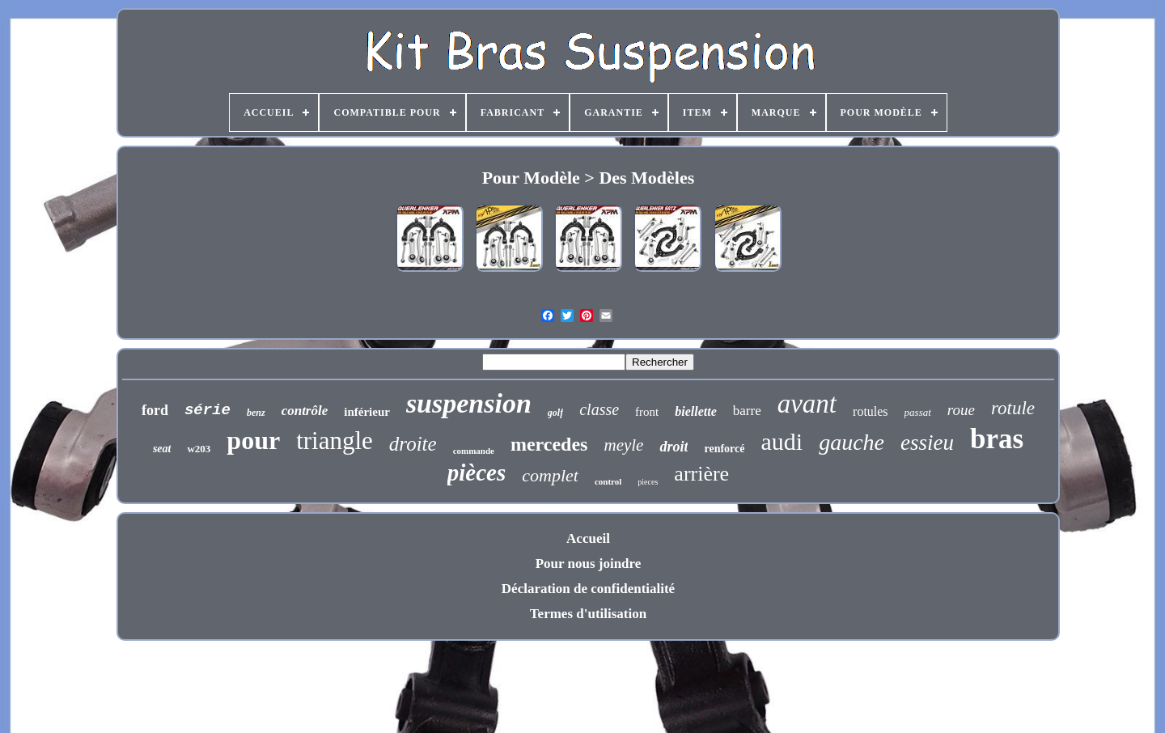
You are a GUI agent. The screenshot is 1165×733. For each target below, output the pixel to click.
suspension (469, 403)
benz (256, 412)
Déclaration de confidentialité (588, 588)
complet (550, 475)
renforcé (724, 449)
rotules (870, 411)
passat (917, 412)
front (647, 411)
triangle (334, 440)
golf (555, 412)
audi (781, 441)
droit (673, 447)
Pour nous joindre (589, 563)
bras (996, 439)
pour (253, 440)
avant (807, 403)
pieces (648, 481)
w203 (198, 449)
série (207, 410)
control (608, 481)
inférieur (367, 411)
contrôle (305, 410)
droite (413, 444)
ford (155, 410)
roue (961, 409)
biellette (696, 411)
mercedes (549, 444)
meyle (623, 445)
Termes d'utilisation (588, 613)
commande (473, 450)
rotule (1013, 408)
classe (599, 409)
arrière (701, 473)
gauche (851, 442)
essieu (927, 442)
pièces (476, 472)
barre (747, 410)
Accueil (588, 538)
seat (162, 449)
